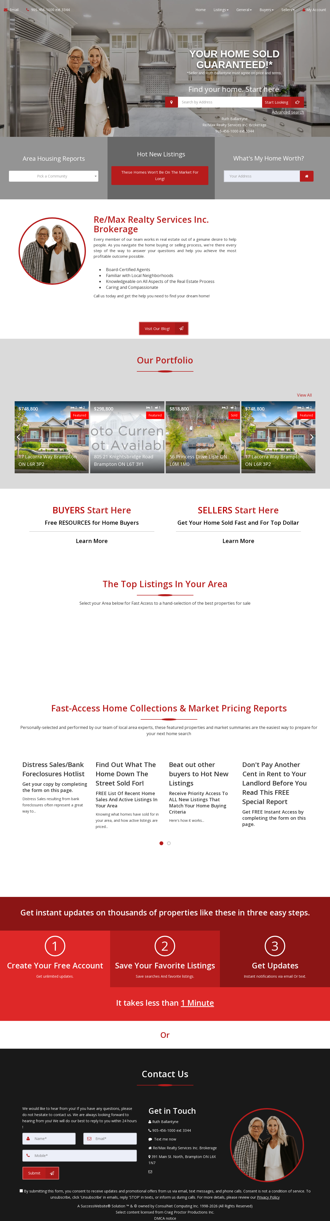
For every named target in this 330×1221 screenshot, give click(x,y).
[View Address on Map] (185, 1157)
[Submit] (40, 1170)
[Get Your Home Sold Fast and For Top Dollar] (238, 522)
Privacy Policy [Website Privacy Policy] (268, 1194)
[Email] (110, 1136)
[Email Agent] (13, 10)
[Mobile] (79, 1153)
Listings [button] (221, 10)
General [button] (244, 10)
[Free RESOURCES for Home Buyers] (92, 522)
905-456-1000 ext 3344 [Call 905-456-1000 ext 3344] (234, 131)
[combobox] (54, 175)
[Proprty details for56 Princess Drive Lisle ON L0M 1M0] (203, 434)
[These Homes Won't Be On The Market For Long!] (160, 174)
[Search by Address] (234, 102)
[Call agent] (46, 10)
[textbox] (53, 175)
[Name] (49, 1136)
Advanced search (288, 112)
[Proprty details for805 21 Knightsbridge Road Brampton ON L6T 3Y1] (127, 434)
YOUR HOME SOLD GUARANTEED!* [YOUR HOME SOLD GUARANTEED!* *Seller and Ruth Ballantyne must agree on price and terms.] (234, 60)
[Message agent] (185, 1136)
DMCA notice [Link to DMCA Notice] (165, 1215)
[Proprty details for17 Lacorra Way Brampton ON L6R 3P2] (52, 434)
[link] (307, 175)
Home (200, 10)
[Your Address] (262, 175)
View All (304, 392)
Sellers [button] (288, 10)
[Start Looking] (283, 102)
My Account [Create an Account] (314, 10)
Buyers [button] (267, 10)
